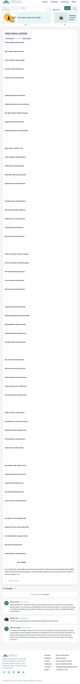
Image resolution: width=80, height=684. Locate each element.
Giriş (74, 8)
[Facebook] (4, 672)
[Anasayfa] (12, 2)
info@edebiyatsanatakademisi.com (67, 667)
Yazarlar (47, 661)
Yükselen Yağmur (15, 627)
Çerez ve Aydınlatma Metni (64, 664)
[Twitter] (14, 672)
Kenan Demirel (10, 38)
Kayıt (67, 8)
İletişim (74, 2)
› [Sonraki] (49, 10)
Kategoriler (54, 2)
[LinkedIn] (23, 672)
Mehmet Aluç (14, 618)
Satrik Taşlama (26, 38)
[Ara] (24, 8)
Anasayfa (45, 2)
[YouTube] (18, 672)
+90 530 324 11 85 (61, 670)
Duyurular (47, 667)
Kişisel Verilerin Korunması (64, 661)
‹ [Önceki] (46, 10)
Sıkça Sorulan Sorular (62, 655)
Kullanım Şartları (61, 658)
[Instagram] (9, 672)
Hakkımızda (64, 2)
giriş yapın (46, 594)
